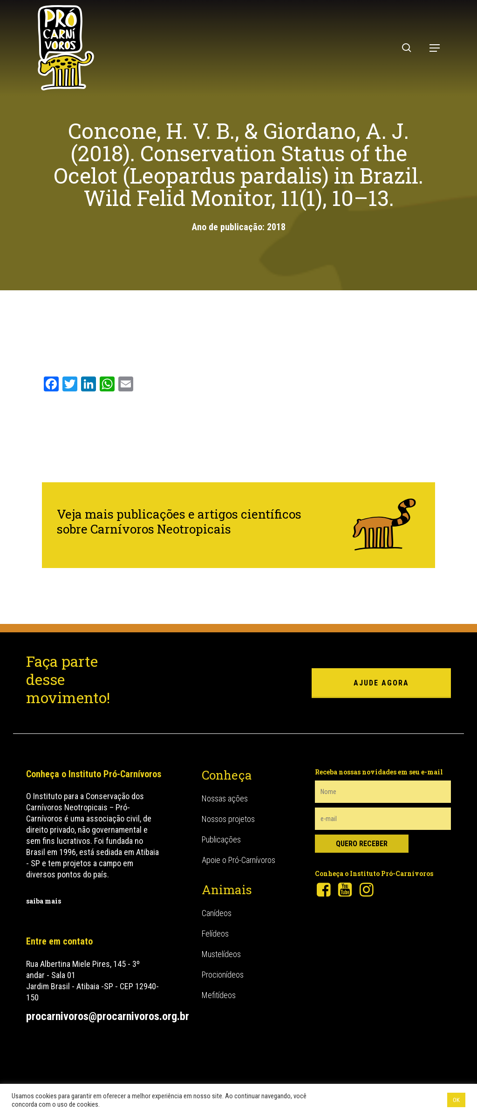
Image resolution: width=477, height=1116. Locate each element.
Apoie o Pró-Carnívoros (238, 860)
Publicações (221, 839)
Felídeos (215, 933)
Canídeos (217, 913)
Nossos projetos (228, 819)
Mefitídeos (219, 995)
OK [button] (456, 1099)
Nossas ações (225, 798)
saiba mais (43, 901)
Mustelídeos (221, 954)
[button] (434, 48)
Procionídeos (223, 974)
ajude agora (381, 682)
